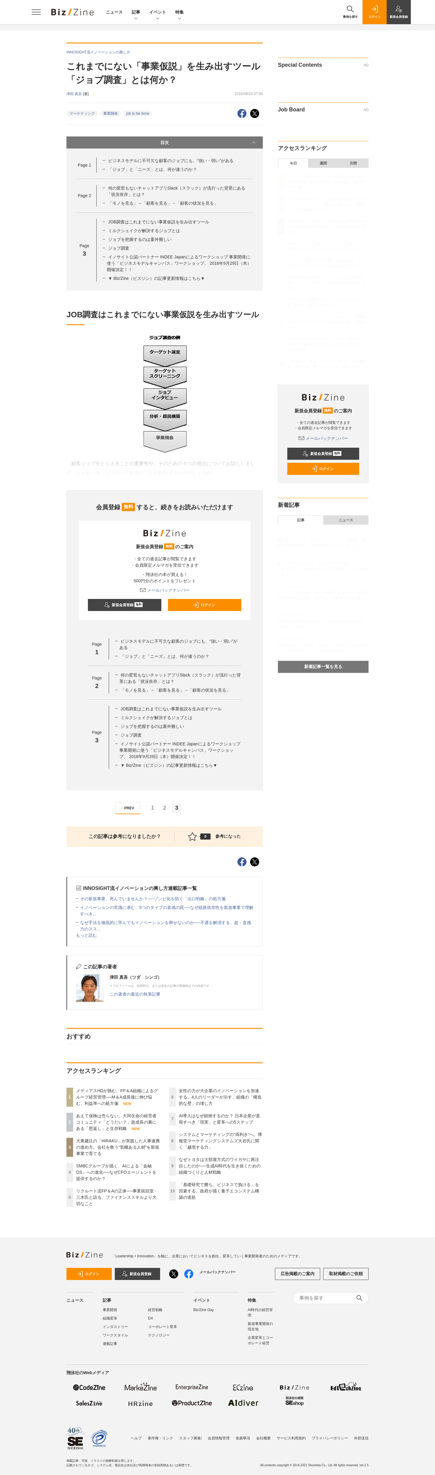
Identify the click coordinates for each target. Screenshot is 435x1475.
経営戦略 (155, 1310)
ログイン (204, 605)
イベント (157, 12)
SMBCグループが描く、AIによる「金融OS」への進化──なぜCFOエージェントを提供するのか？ (116, 1172)
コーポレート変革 (162, 1327)
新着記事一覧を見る (323, 666)
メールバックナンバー (164, 590)
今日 (293, 163)
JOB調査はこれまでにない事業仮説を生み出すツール (158, 221)
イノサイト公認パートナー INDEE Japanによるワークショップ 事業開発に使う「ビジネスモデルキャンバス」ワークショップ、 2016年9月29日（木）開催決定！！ (179, 263)
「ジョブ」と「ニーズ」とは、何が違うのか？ (152, 169)
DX (150, 1318)
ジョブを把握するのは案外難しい (140, 239)
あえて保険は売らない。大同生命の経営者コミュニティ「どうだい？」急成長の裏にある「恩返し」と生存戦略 (116, 1122)
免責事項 (243, 1438)
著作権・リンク (160, 1438)
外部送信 (361, 1438)
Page (84, 165)
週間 (323, 163)
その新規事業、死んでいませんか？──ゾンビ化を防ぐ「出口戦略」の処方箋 (153, 898)
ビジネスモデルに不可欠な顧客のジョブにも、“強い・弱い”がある (171, 160)
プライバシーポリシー (330, 1438)
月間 (353, 163)
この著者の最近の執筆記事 (135, 994)
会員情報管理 (219, 1438)
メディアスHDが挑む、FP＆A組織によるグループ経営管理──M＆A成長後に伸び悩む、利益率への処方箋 (117, 1097)
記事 (136, 12)
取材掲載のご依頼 (346, 1273)
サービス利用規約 (291, 1438)
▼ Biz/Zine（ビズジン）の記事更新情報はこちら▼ (156, 278)
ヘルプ (136, 1438)
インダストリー (115, 1327)
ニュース (114, 12)
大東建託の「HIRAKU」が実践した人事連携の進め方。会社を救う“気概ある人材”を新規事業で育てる (118, 1147)
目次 (208, 142)
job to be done (137, 113)
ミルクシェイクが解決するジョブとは (144, 230)
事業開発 (110, 113)
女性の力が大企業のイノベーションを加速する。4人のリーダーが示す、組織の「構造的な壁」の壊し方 (220, 1097)
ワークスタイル (115, 1335)
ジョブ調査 (118, 248)
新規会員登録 (123, 605)
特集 (179, 12)
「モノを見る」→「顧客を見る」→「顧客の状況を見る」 (163, 203)
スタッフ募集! (190, 1438)
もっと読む (86, 935)
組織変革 (110, 1318)
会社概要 (263, 1438)
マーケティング (82, 113)
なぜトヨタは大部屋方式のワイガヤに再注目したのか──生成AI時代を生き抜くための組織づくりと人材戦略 (220, 1166)
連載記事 (110, 1344)
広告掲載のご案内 (297, 1273)
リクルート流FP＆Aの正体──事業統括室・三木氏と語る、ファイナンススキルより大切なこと (117, 1197)
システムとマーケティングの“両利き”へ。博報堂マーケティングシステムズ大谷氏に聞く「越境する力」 (220, 1141)
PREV (126, 808)
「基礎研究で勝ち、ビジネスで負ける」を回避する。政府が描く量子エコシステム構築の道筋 (219, 1191)
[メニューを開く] (36, 12)
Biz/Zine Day (203, 1310)
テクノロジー (159, 1335)
